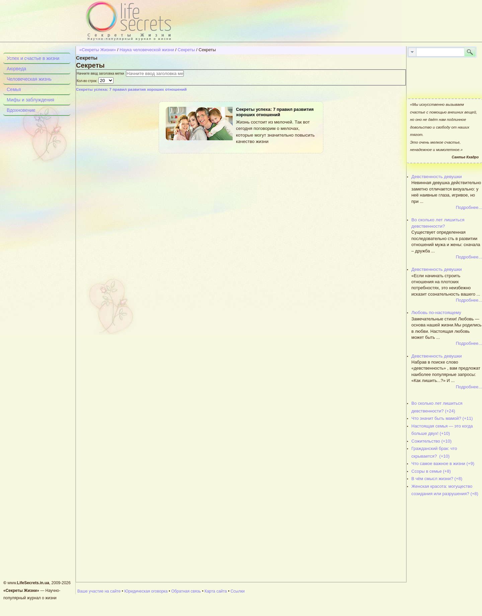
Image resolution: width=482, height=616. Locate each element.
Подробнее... (469, 207)
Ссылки (238, 591)
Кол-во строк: (87, 81)
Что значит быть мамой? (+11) (442, 418)
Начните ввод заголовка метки (101, 73)
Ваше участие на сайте (99, 591)
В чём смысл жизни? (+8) (436, 478)
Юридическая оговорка (145, 591)
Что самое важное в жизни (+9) (442, 463)
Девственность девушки (436, 176)
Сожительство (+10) (431, 441)
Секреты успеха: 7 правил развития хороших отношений (131, 89)
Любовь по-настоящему (436, 312)
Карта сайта (216, 591)
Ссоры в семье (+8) (431, 471)
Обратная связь (186, 591)
